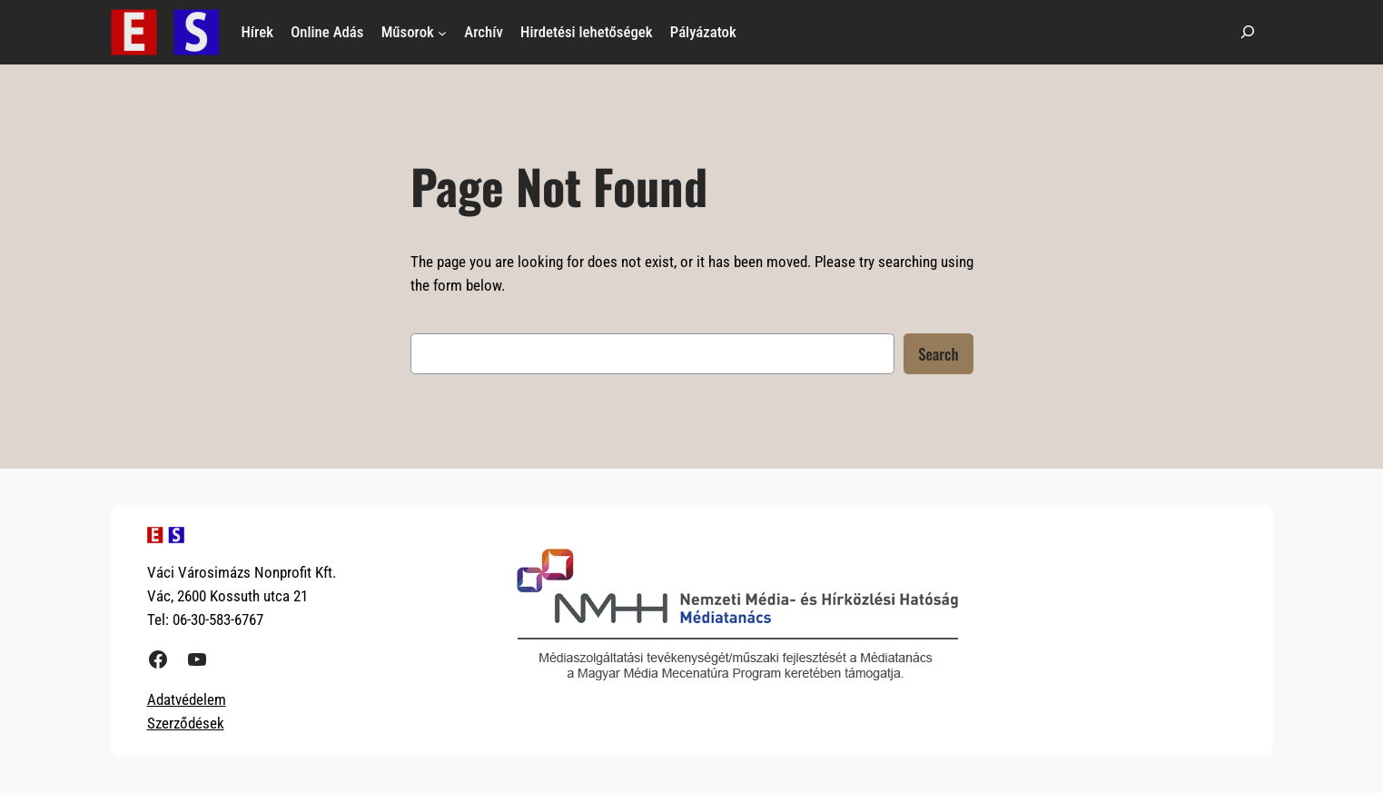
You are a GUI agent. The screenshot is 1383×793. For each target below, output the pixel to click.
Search (938, 353)
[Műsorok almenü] (442, 31)
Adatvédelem (186, 699)
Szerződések (185, 723)
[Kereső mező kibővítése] (1247, 32)
